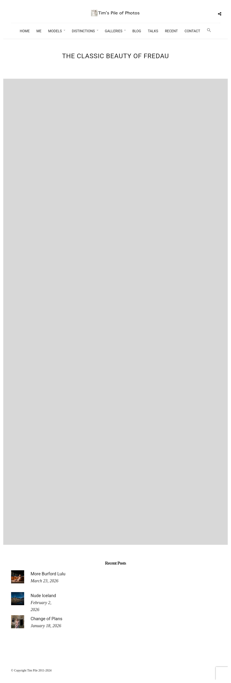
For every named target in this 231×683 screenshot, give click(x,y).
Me (38, 31)
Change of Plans (46, 618)
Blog (136, 31)
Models (55, 31)
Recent (171, 31)
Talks (153, 31)
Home (25, 31)
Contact (192, 31)
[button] (209, 30)
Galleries (113, 31)
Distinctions (83, 31)
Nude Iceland (43, 595)
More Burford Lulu (48, 573)
